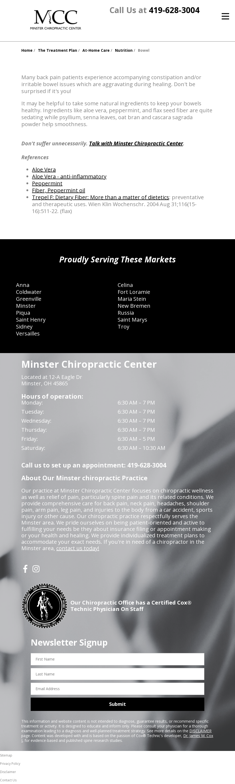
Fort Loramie (134, 291)
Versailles (28, 333)
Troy (123, 326)
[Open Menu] (225, 16)
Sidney (24, 326)
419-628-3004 (174, 10)
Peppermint (47, 183)
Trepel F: (43, 197)
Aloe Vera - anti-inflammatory (69, 176)
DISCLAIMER (200, 730)
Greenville (28, 298)
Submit (117, 704)
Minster (26, 305)
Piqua (23, 312)
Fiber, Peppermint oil (58, 190)
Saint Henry (31, 319)
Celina (125, 285)
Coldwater (29, 291)
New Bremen (134, 305)
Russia (126, 312)
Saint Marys (132, 319)
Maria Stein (132, 298)
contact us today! (77, 548)
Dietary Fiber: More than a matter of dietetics (112, 197)
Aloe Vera (44, 169)
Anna (22, 285)
